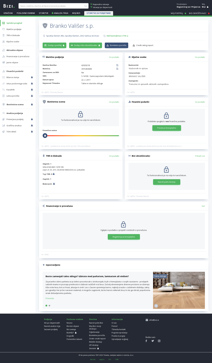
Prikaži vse (200, 156)
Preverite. (50, 298)
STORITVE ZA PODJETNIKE (99, 13)
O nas (114, 323)
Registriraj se (183, 6)
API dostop (93, 345)
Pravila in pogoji (118, 336)
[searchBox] (54, 6)
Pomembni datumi (74, 339)
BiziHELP (70, 332)
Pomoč (115, 326)
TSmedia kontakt (119, 329)
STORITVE (43, 13)
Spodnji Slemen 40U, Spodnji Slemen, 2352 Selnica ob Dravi (72, 35)
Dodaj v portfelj (55, 45)
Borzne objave (73, 326)
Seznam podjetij (51, 329)
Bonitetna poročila (97, 335)
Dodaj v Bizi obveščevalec (85, 45)
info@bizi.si (153, 320)
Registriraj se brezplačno (124, 236)
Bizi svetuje (71, 329)
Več (203, 206)
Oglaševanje (94, 332)
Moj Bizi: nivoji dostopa (95, 327)
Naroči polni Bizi (96, 323)
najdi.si (101, 359)
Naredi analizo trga (52, 326)
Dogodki (70, 336)
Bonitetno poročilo (118, 45)
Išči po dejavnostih (52, 323)
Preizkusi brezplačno (166, 128)
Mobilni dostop (95, 342)
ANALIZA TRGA (61, 13)
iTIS (109, 359)
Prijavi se (196, 6)
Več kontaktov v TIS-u (117, 35)
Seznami (92, 348)
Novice (69, 323)
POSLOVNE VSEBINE (26, 13)
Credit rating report (144, 45)
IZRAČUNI (8, 13)
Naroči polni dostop (166, 182)
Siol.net (92, 359)
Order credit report (97, 338)
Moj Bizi (76, 13)
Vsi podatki (114, 57)
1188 (116, 359)
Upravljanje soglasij (120, 339)
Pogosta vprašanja (119, 332)
